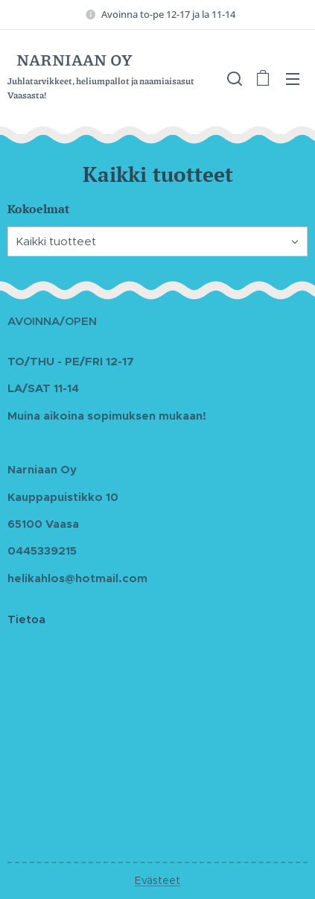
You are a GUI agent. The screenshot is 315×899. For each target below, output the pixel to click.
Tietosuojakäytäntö (61, 659)
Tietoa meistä (45, 714)
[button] (233, 78)
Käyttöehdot (42, 687)
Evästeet (157, 880)
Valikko (292, 79)
